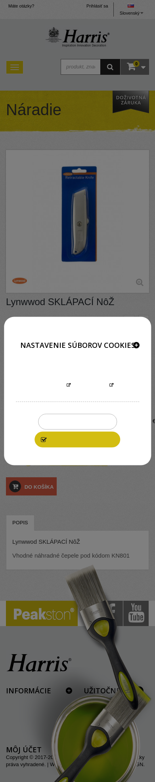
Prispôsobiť (90, 385)
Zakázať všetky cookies (77, 421)
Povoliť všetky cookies (82, 440)
